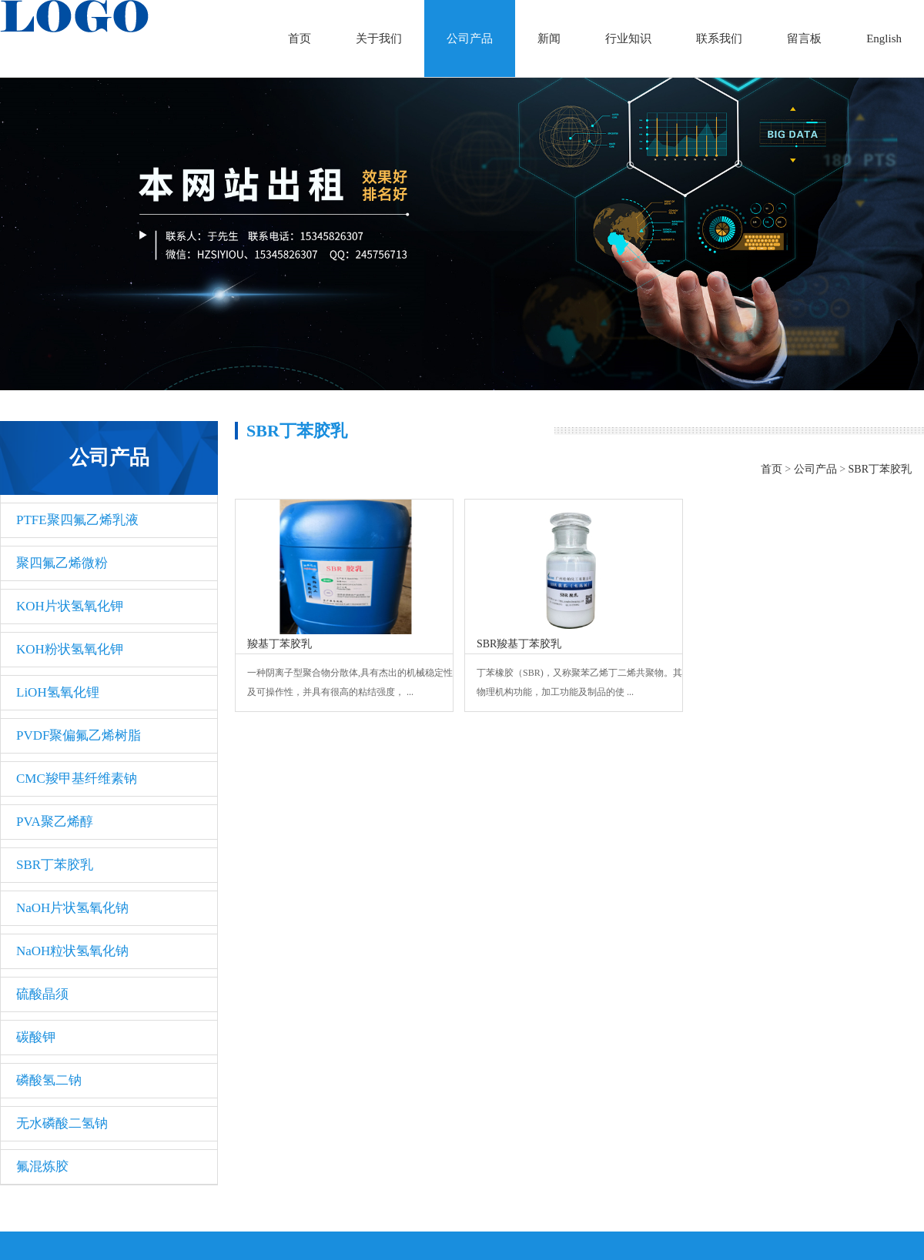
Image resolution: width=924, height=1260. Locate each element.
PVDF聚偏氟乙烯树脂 (78, 735)
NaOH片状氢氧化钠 (72, 908)
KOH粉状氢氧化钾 (69, 649)
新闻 (549, 38)
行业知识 (628, 38)
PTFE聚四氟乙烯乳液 (77, 520)
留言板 (804, 38)
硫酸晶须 (42, 994)
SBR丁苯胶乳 (54, 864)
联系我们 (719, 38)
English (884, 38)
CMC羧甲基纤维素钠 (76, 778)
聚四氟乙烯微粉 (62, 563)
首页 (299, 38)
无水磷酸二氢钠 (62, 1123)
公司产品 (470, 38)
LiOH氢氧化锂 (57, 692)
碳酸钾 (35, 1037)
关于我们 (379, 38)
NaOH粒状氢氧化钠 (72, 951)
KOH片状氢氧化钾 (69, 606)
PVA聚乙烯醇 (54, 821)
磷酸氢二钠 (49, 1080)
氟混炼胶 (42, 1166)
